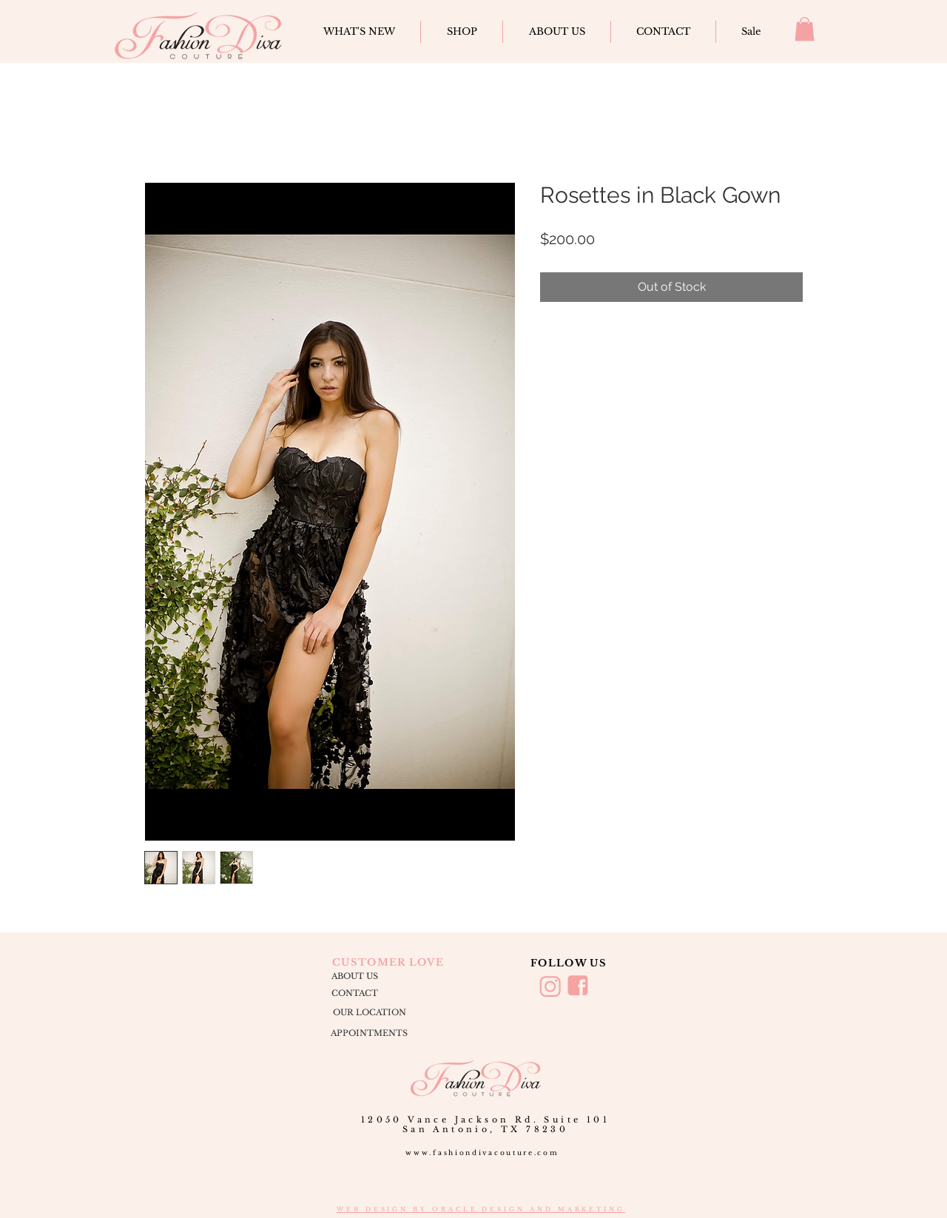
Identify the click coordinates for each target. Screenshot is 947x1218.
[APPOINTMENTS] (369, 1034)
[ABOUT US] (354, 976)
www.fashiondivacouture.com (482, 1152)
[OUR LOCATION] (369, 1012)
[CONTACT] (354, 993)
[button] (805, 29)
